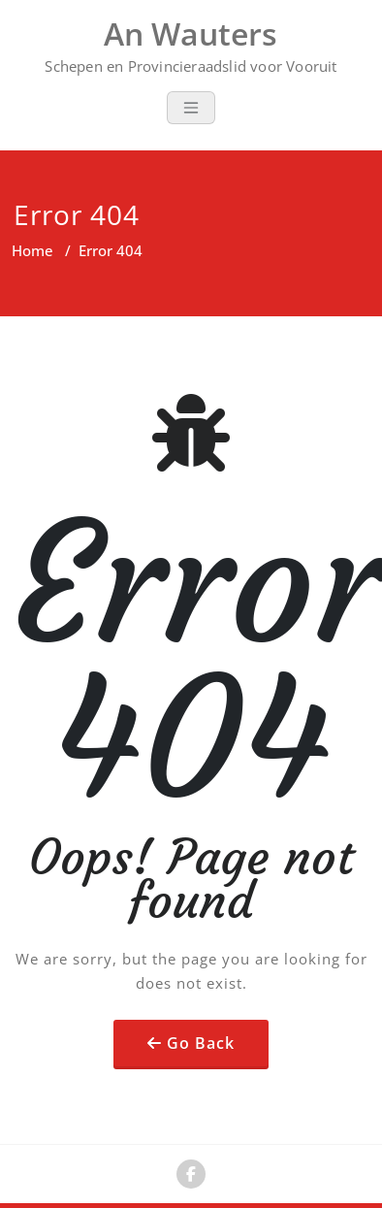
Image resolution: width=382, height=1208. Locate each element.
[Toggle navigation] (191, 107)
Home (32, 250)
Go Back (201, 1043)
